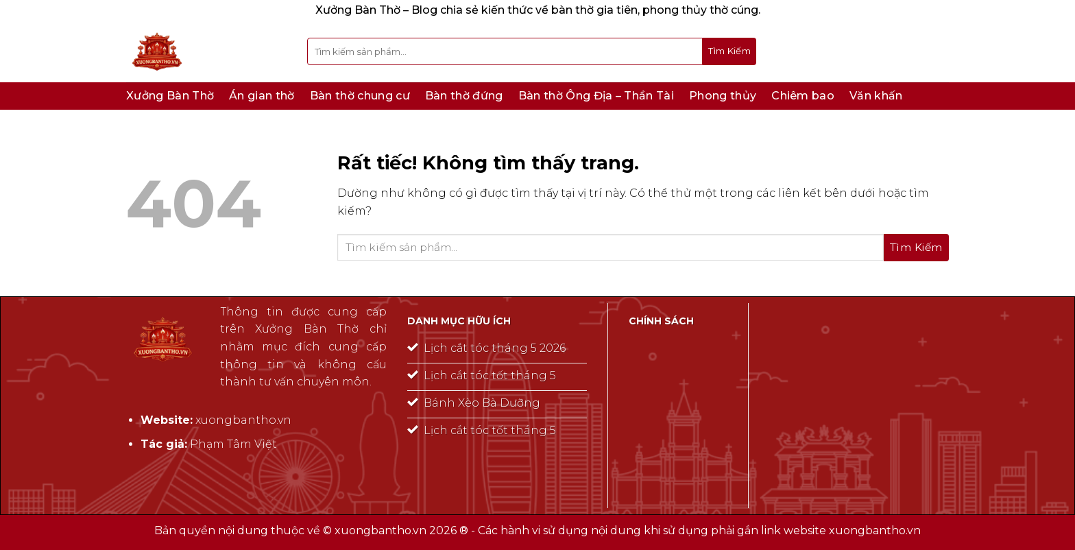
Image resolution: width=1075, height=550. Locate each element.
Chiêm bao (802, 95)
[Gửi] (729, 51)
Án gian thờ (262, 95)
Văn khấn (876, 95)
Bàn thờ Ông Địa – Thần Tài (596, 95)
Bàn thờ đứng (464, 95)
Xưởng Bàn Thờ (170, 95)
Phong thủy (722, 95)
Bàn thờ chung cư (360, 95)
